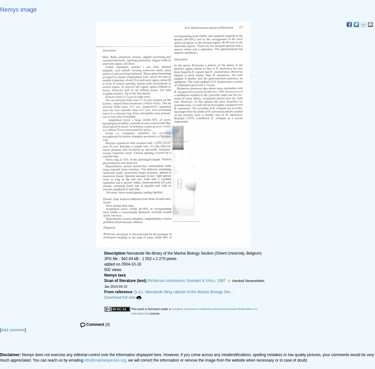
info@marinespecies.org (105, 360)
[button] (229, 280)
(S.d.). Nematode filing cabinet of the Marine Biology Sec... (183, 292)
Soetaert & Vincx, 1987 (187, 280)
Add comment (13, 330)
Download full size (123, 297)
